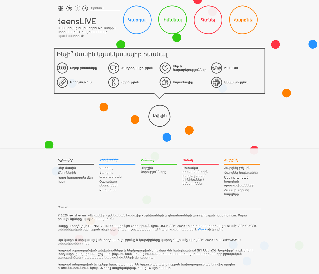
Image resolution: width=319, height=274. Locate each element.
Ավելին (160, 116)
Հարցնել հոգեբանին (241, 172)
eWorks (203, 229)
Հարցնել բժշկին (237, 168)
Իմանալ (172, 20)
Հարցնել (243, 20)
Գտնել (208, 20)
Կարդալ (137, 20)
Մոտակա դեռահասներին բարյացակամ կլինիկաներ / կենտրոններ (195, 175)
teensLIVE (77, 21)
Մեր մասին (67, 168)
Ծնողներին (67, 172)
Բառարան (108, 190)
